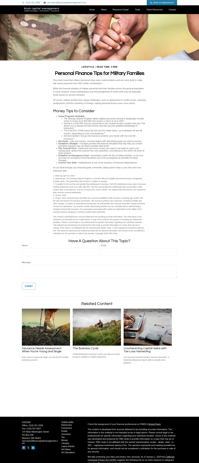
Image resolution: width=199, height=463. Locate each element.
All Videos (66, 449)
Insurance (66, 434)
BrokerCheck (154, 424)
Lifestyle (65, 443)
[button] (92, 9)
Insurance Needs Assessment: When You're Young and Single (42, 350)
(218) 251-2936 (31, 2)
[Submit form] (29, 286)
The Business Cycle (85, 348)
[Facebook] (141, 2)
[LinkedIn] (134, 2)
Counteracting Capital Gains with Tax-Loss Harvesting (145, 350)
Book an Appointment (162, 2)
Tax (63, 437)
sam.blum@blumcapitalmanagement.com (64, 2)
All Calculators (68, 452)
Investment (66, 428)
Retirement (66, 425)
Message (26, 262)
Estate (64, 431)
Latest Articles (68, 446)
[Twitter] (126, 2)
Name (25, 245)
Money (64, 440)
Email (103, 245)
